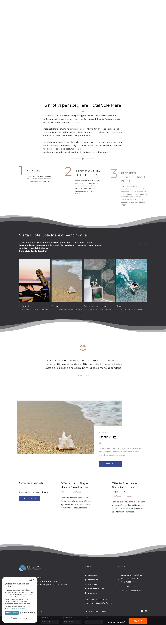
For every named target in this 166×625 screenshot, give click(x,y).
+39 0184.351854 (132, 5)
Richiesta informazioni (134, 8)
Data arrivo (44, 618)
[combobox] (30, 580)
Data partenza (67, 618)
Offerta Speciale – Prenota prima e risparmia (124, 496)
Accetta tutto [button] (12, 613)
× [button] (34, 580)
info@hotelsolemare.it (131, 590)
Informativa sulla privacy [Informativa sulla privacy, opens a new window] (18, 608)
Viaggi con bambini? (116, 622)
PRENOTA (137, 621)
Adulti (86, 618)
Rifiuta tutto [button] (27, 613)
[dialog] (19, 600)
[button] (20, 618)
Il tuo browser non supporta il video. (83, 47)
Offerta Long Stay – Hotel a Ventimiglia (74, 494)
